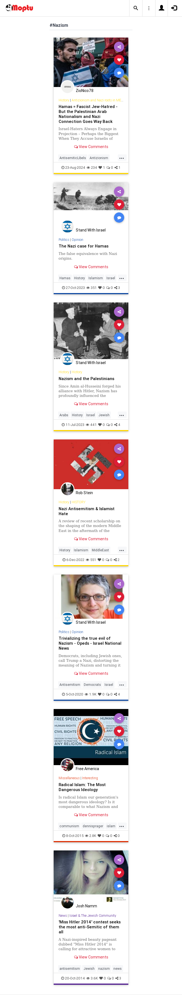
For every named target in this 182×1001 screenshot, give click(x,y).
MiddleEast (100, 550)
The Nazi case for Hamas (83, 246)
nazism (104, 968)
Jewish (104, 415)
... (121, 157)
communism (69, 826)
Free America (87, 768)
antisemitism (69, 968)
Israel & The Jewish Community (92, 915)
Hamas (65, 278)
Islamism (96, 278)
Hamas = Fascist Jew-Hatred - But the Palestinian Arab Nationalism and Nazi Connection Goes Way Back (88, 114)
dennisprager (93, 826)
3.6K (92, 978)
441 (91, 424)
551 (91, 559)
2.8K (90, 835)
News (63, 915)
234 (92, 167)
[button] (136, 8)
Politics (64, 240)
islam (111, 826)
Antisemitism (69, 685)
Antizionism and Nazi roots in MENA (99, 100)
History (64, 100)
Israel (110, 278)
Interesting (90, 778)
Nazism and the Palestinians (86, 378)
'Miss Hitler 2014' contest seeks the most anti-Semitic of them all (90, 926)
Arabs (63, 415)
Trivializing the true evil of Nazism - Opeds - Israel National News (90, 643)
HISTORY (78, 502)
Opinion (77, 240)
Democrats (92, 685)
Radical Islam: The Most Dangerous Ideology (82, 787)
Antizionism (99, 158)
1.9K (91, 694)
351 (91, 287)
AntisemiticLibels (72, 158)
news (117, 968)
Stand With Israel (91, 230)
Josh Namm (86, 905)
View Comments (91, 146)
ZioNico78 (84, 90)
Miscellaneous (69, 778)
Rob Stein (84, 492)
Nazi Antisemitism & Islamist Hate (87, 511)
